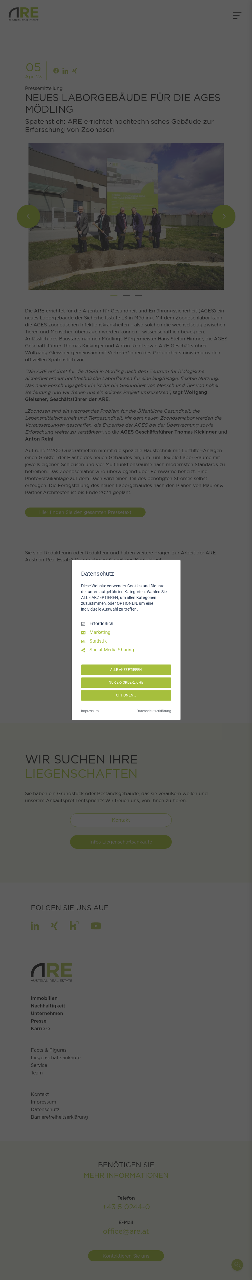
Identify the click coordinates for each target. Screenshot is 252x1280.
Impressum (90, 711)
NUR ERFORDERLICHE (126, 682)
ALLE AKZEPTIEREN (126, 670)
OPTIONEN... (126, 695)
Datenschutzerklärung (154, 711)
